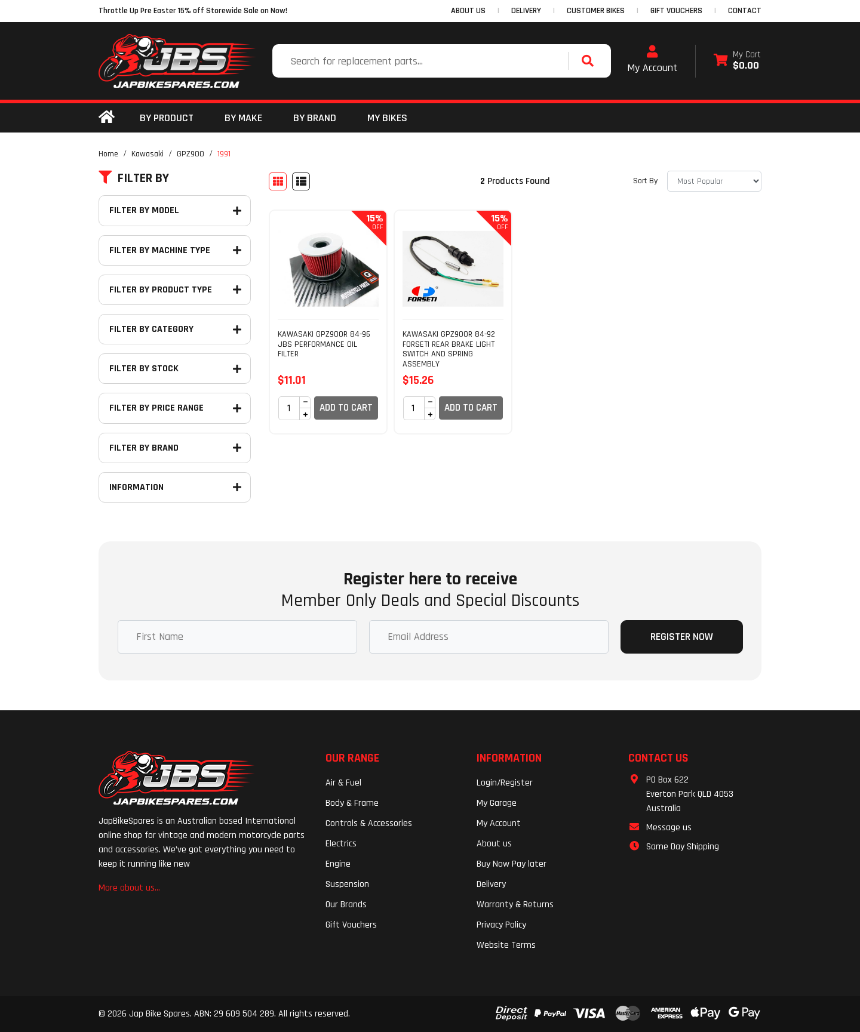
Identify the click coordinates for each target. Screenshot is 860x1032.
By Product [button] (167, 118)
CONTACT (744, 10)
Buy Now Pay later (511, 864)
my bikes (387, 118)
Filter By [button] (134, 178)
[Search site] (590, 61)
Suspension (347, 884)
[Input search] (421, 61)
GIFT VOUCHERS (676, 10)
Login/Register (505, 783)
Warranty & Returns (515, 904)
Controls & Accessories (368, 823)
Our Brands (346, 904)
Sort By (645, 180)
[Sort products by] (714, 181)
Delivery (491, 884)
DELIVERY (526, 10)
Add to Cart (346, 407)
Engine (338, 864)
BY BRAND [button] (314, 118)
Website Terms (506, 945)
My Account (652, 60)
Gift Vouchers (351, 925)
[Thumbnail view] (278, 181)
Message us (669, 827)
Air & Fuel (343, 783)
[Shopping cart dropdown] (737, 61)
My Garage (497, 803)
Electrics (341, 843)
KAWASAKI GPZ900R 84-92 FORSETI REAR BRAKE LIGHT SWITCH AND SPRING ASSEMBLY (449, 349)
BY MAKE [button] (243, 118)
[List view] (301, 181)
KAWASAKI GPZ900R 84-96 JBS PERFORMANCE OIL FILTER (324, 344)
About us (494, 843)
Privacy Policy (501, 925)
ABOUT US (468, 10)
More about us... (129, 888)
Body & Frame (352, 803)
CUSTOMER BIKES (596, 10)
